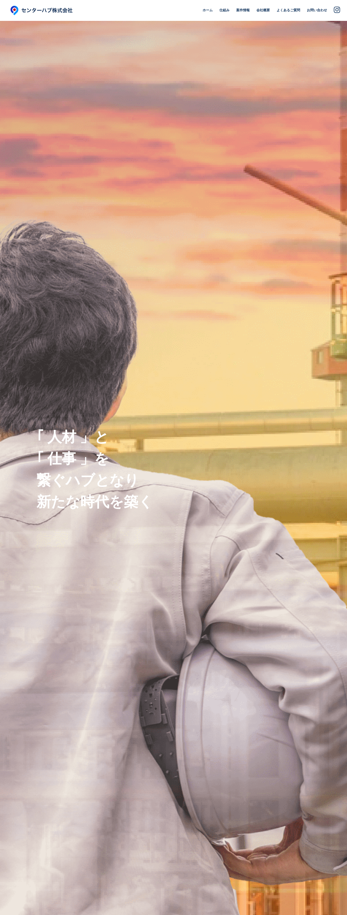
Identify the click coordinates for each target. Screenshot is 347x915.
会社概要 (263, 10)
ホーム (208, 10)
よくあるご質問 (288, 10)
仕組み (224, 10)
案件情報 (243, 10)
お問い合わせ (317, 10)
